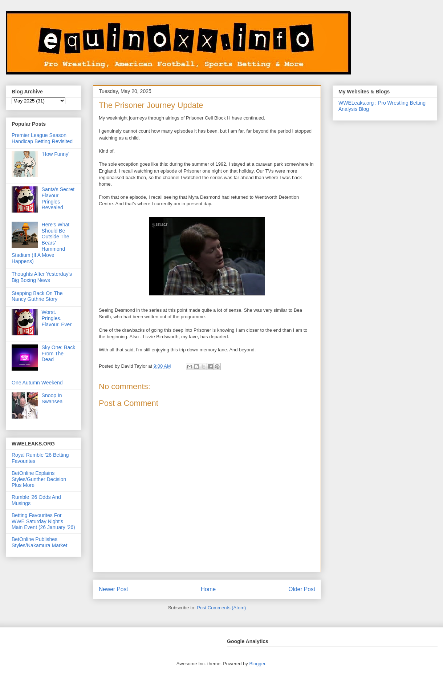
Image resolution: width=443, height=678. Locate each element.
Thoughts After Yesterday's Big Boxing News (42, 277)
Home (208, 589)
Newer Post (113, 589)
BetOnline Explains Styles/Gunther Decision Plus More (39, 479)
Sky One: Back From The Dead (59, 353)
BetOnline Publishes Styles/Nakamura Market (39, 542)
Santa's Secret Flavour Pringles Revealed (58, 198)
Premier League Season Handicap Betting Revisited (42, 138)
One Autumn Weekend (37, 383)
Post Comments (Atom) (221, 607)
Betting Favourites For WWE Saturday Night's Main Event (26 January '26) (43, 521)
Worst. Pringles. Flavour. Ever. (57, 318)
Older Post (301, 589)
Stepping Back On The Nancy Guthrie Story (37, 296)
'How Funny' (55, 154)
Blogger (257, 663)
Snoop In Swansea (52, 398)
